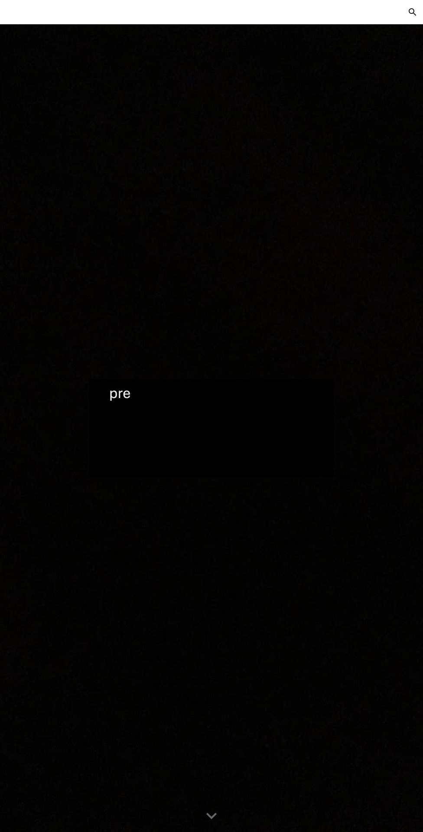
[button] (412, 12)
